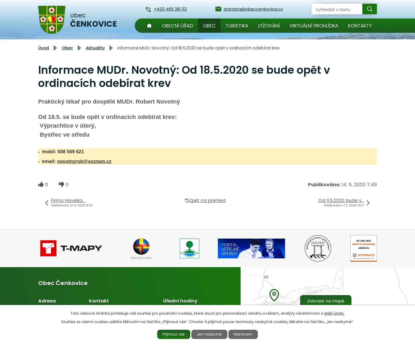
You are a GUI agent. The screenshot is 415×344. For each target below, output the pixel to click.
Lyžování (269, 25)
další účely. (334, 313)
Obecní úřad (177, 25)
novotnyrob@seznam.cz (84, 161)
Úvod (149, 25)
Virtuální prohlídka (314, 25)
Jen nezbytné (209, 334)
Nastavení (243, 334)
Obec (209, 25)
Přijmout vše (173, 334)
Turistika (236, 25)
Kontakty (360, 25)
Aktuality (95, 48)
